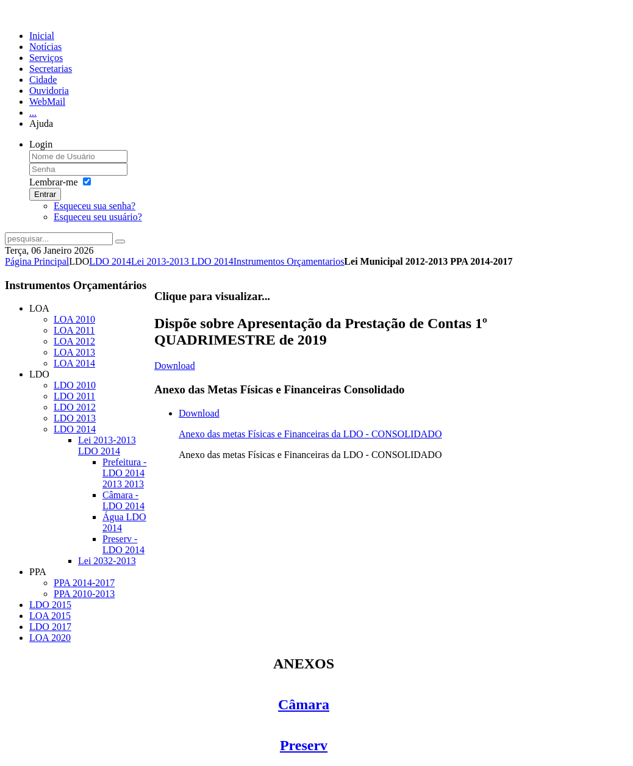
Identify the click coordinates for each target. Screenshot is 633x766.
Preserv (303, 745)
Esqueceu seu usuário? (98, 217)
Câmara (303, 704)
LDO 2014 (110, 261)
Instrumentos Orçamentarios (289, 261)
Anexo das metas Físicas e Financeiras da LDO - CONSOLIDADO (310, 434)
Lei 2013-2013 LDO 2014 (182, 261)
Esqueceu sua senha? (94, 206)
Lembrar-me (53, 182)
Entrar (45, 194)
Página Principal (37, 261)
